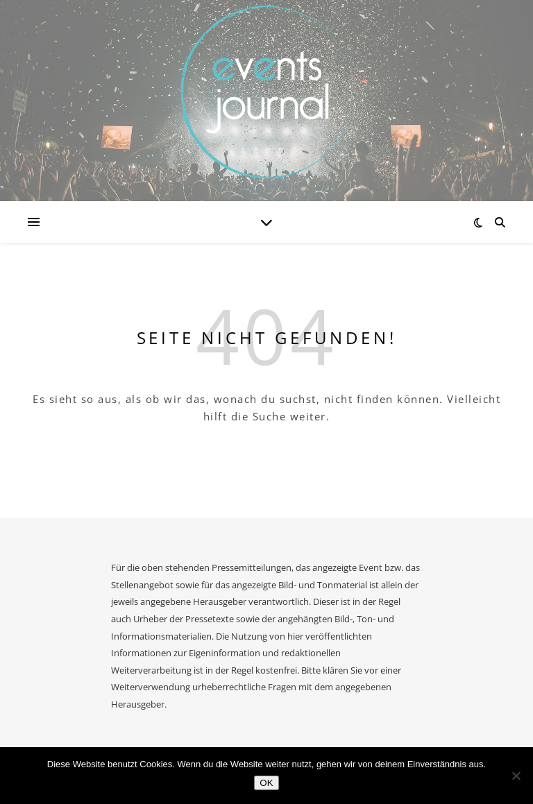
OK (266, 783)
